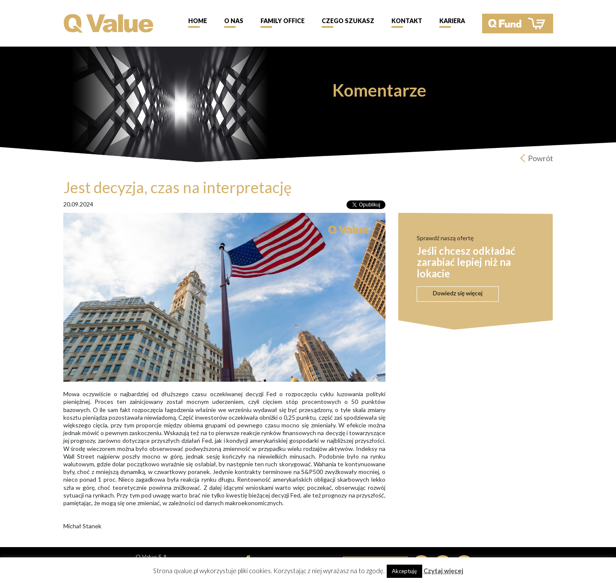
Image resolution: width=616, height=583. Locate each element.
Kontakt (406, 20)
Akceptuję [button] (404, 571)
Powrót (540, 158)
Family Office (283, 20)
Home (197, 20)
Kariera (452, 20)
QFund (517, 23)
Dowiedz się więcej (458, 293)
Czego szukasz (348, 20)
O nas (233, 20)
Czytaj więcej (443, 570)
